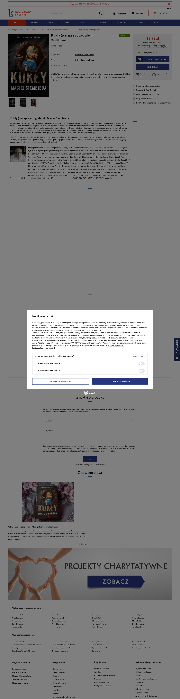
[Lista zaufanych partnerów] (43, 348)
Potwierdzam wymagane (60, 381)
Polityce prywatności (116, 345)
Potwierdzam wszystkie (120, 381)
